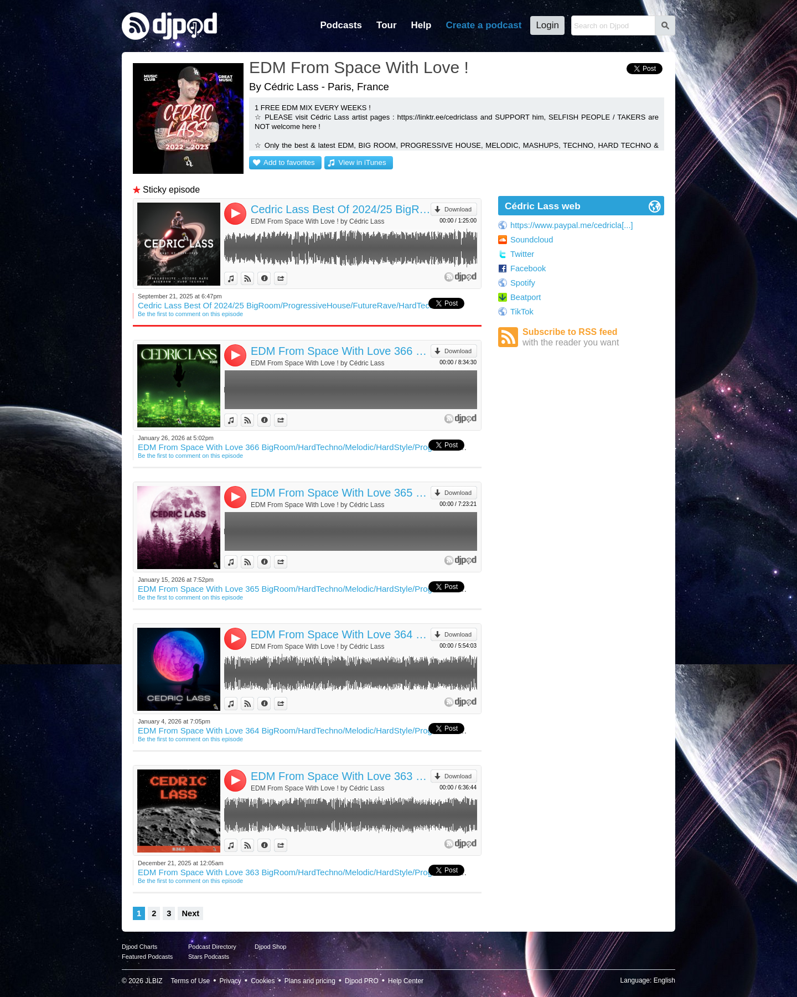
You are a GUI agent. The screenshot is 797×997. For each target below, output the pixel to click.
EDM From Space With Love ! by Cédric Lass (317, 221)
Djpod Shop (271, 946)
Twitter (522, 254)
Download (458, 209)
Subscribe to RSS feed (593, 337)
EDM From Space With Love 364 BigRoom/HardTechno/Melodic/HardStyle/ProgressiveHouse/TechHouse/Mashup (341, 634)
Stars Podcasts (208, 956)
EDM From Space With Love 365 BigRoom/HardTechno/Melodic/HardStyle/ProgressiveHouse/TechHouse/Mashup (341, 493)
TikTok (522, 311)
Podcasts (341, 25)
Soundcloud (531, 239)
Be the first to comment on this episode (190, 314)
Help (421, 25)
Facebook (528, 268)
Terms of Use (190, 981)
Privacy (230, 981)
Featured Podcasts (147, 956)
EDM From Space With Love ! (359, 67)
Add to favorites (289, 162)
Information (270, 278)
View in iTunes (362, 162)
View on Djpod (253, 278)
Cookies (263, 981)
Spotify (522, 282)
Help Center (405, 981)
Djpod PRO (362, 981)
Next (190, 913)
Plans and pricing (309, 981)
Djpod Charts (139, 946)
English (664, 980)
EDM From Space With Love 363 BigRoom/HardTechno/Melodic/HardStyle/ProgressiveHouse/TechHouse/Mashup (341, 776)
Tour (386, 25)
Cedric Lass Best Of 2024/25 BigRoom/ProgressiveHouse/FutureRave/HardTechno (341, 209)
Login (547, 25)
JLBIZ (153, 981)
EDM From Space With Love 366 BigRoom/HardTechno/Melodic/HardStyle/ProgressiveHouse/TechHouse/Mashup (341, 351)
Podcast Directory (212, 946)
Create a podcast (483, 25)
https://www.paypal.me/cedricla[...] (571, 225)
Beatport (525, 297)
